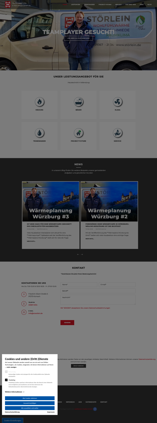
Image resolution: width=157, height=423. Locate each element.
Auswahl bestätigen (29, 403)
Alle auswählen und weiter (29, 408)
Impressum (51, 412)
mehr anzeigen (11, 367)
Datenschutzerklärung (12, 412)
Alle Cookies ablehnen (30, 398)
